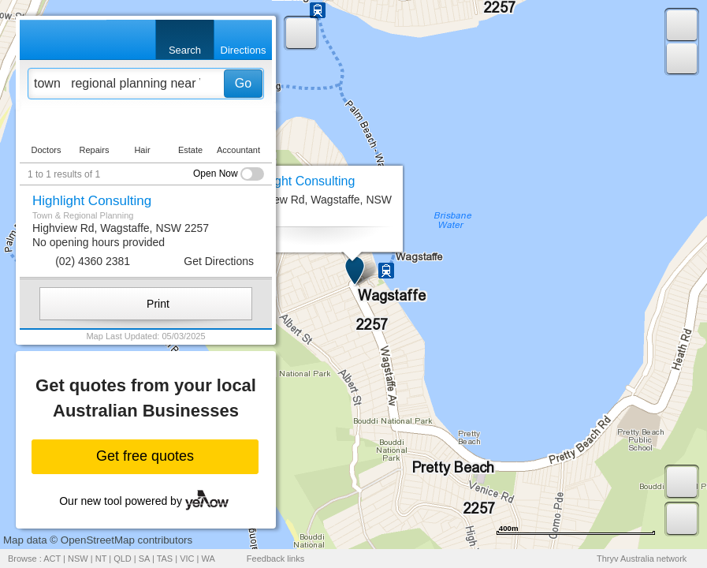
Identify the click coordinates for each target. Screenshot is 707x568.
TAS (165, 558)
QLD (122, 558)
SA (144, 558)
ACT (52, 558)
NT (100, 558)
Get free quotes (145, 456)
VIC (187, 558)
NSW (78, 558)
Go (243, 83)
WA (208, 558)
